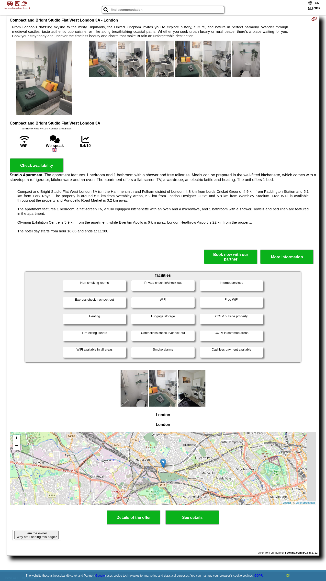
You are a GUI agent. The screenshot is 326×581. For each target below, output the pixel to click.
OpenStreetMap (305, 502)
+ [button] (16, 438)
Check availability (36, 165)
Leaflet (287, 502)
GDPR (258, 575)
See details (192, 517)
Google (100, 575)
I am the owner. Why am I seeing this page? (36, 535)
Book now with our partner (230, 256)
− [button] (16, 446)
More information (287, 257)
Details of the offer (133, 517)
